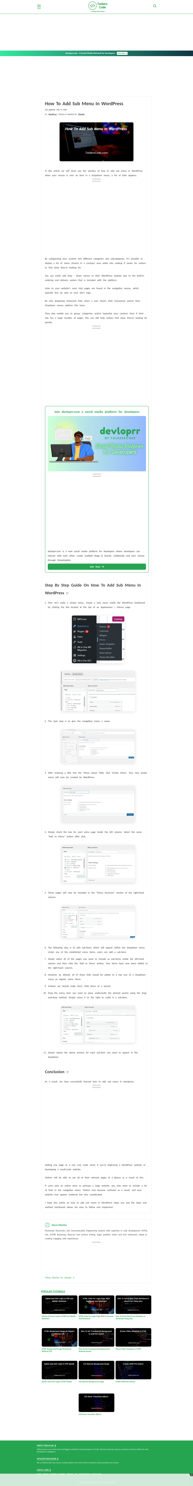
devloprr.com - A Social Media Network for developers (96, 53)
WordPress (52, 114)
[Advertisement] (96, 32)
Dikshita (81, 114)
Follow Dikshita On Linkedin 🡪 (59, 1277)
